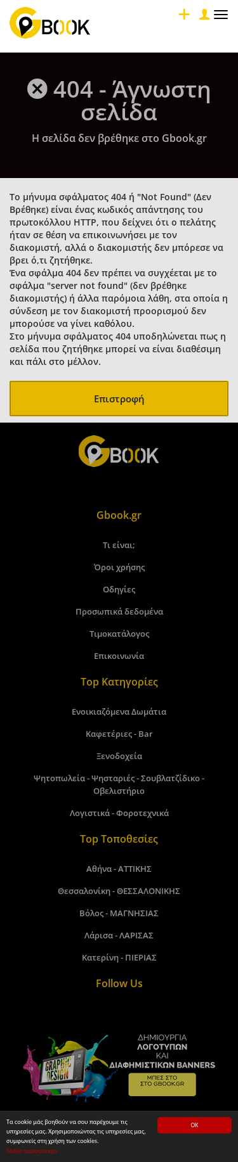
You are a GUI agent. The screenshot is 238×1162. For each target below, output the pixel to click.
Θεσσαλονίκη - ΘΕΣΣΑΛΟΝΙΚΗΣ (119, 891)
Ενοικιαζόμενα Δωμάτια (119, 711)
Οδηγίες (119, 589)
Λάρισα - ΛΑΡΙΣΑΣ (119, 935)
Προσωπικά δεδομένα (119, 611)
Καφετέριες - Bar (119, 733)
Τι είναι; (119, 545)
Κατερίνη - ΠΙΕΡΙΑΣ (119, 957)
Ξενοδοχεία (119, 756)
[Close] (203, 17)
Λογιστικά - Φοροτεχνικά (119, 813)
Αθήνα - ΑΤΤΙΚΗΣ (119, 868)
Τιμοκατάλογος (119, 633)
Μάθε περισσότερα (32, 1151)
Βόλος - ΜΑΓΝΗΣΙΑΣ (119, 913)
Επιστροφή (119, 398)
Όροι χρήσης (119, 567)
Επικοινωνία (119, 655)
